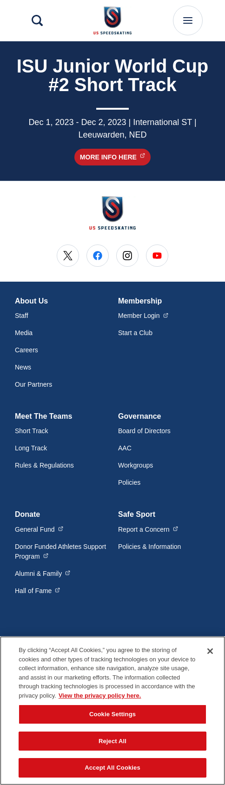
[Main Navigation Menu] (188, 20)
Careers (26, 350)
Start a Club (135, 332)
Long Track (31, 448)
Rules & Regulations (44, 465)
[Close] (210, 651)
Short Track (31, 431)
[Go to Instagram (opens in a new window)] (127, 255)
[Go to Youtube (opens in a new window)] (157, 255)
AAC (125, 448)
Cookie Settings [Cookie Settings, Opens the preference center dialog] (112, 714)
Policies (129, 482)
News (23, 367)
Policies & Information (149, 546)
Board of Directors (144, 431)
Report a (148, 529)
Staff (21, 315)
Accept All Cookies (112, 767)
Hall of (37, 590)
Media (24, 332)
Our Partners (33, 384)
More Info (115, 157)
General (39, 529)
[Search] (37, 20)
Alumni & (42, 573)
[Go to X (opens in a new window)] (68, 255)
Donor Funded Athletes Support (60, 551)
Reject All (112, 741)
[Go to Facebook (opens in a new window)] (97, 255)
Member (143, 315)
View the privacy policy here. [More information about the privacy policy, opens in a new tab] (100, 695)
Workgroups (135, 465)
